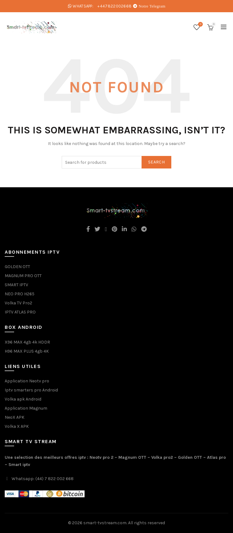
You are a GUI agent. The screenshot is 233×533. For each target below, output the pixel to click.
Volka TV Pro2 (18, 303)
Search (156, 162)
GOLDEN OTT (17, 266)
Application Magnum (26, 408)
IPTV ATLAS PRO (20, 312)
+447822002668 (114, 6)
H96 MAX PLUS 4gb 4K (27, 351)
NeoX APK (14, 417)
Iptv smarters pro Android (31, 390)
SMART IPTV (16, 284)
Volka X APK (17, 426)
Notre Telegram (152, 6)
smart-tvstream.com (105, 522)
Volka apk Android (23, 399)
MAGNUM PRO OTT (23, 275)
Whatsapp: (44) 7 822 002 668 (43, 478)
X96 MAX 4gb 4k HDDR (27, 342)
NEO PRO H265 (19, 294)
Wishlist (200, 25)
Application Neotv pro (27, 381)
